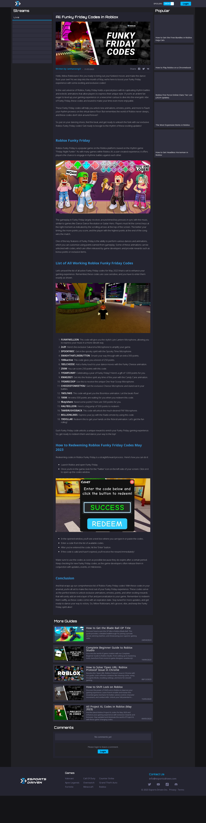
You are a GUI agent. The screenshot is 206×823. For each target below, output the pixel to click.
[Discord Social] (167, 812)
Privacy (172, 817)
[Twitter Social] (149, 812)
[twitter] (143, 82)
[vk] (148, 82)
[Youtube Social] (158, 812)
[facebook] (139, 82)
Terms (181, 817)
